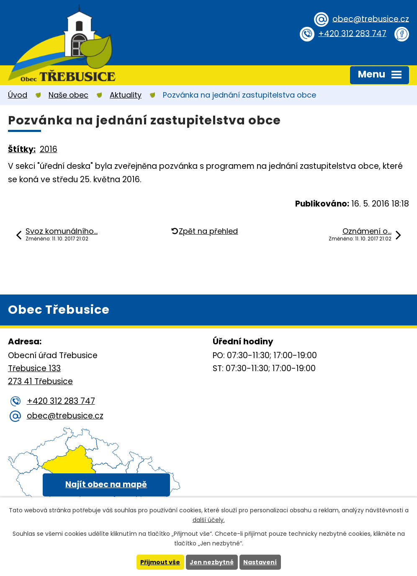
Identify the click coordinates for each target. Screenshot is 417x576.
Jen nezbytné (212, 562)
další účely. (209, 520)
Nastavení (260, 562)
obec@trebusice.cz (370, 18)
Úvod (17, 95)
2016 (48, 149)
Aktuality (126, 95)
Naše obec (68, 95)
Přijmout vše (160, 562)
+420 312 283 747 (352, 33)
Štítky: (22, 149)
